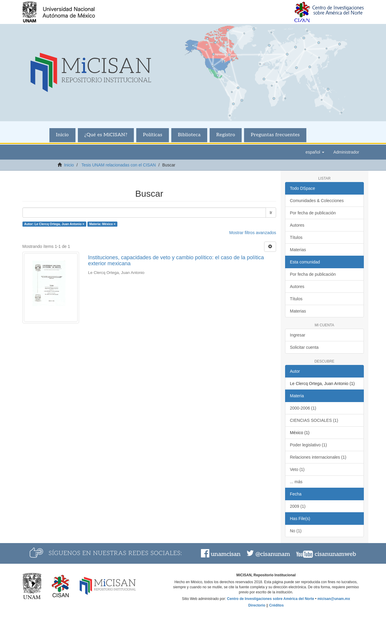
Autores (297, 225)
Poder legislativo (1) (308, 444)
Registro (225, 135)
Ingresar (297, 335)
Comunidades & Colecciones (317, 200)
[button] (315, 152)
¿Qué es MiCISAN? (106, 135)
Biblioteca (189, 135)
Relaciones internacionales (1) (318, 457)
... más (296, 481)
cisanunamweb (335, 554)
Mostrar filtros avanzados (252, 232)
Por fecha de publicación (313, 212)
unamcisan (225, 554)
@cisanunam (272, 554)
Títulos (296, 237)
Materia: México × (102, 224)
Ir (271, 212)
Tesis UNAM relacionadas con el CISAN (118, 165)
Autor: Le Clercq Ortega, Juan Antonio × (54, 224)
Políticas (152, 135)
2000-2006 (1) (303, 408)
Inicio (62, 135)
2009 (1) (297, 506)
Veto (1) (297, 469)
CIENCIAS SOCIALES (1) (314, 420)
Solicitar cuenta (304, 347)
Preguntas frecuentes (275, 135)
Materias (298, 249)
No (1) (296, 530)
